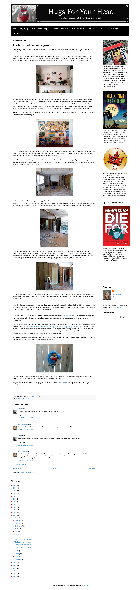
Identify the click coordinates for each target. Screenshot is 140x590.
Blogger (86, 585)
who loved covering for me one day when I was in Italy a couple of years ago (56, 327)
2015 (15, 515)
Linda (20, 408)
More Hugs (113, 29)
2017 (15, 510)
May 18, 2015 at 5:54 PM (25, 429)
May (16, 537)
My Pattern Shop (39, 29)
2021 (15, 499)
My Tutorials (78, 29)
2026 (15, 485)
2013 (15, 565)
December (18, 518)
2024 (15, 491)
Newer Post (17, 469)
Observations (25, 398)
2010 (15, 573)
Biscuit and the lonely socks (23, 539)
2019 (15, 504)
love (19, 398)
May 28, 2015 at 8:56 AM (25, 461)
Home (54, 469)
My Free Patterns (60, 29)
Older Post (91, 469)
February (18, 556)
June (16, 534)
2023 (15, 493)
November (18, 520)
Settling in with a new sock (22, 545)
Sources (91, 29)
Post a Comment (21, 464)
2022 (15, 496)
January (17, 559)
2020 (15, 502)
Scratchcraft (63, 383)
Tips (101, 29)
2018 (15, 507)
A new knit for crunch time (22, 547)
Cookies (16, 34)
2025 (15, 488)
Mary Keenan (22, 424)
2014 (15, 562)
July (16, 531)
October (17, 523)
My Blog (24, 29)
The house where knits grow (23, 542)
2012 (15, 568)
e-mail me (118, 307)
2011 (15, 571)
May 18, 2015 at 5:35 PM (25, 418)
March (17, 554)
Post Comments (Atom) (28, 472)
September (18, 526)
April (16, 551)
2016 (15, 513)
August (17, 529)
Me (14, 29)
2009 (15, 576)
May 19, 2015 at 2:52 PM (25, 445)
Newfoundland (66, 316)
